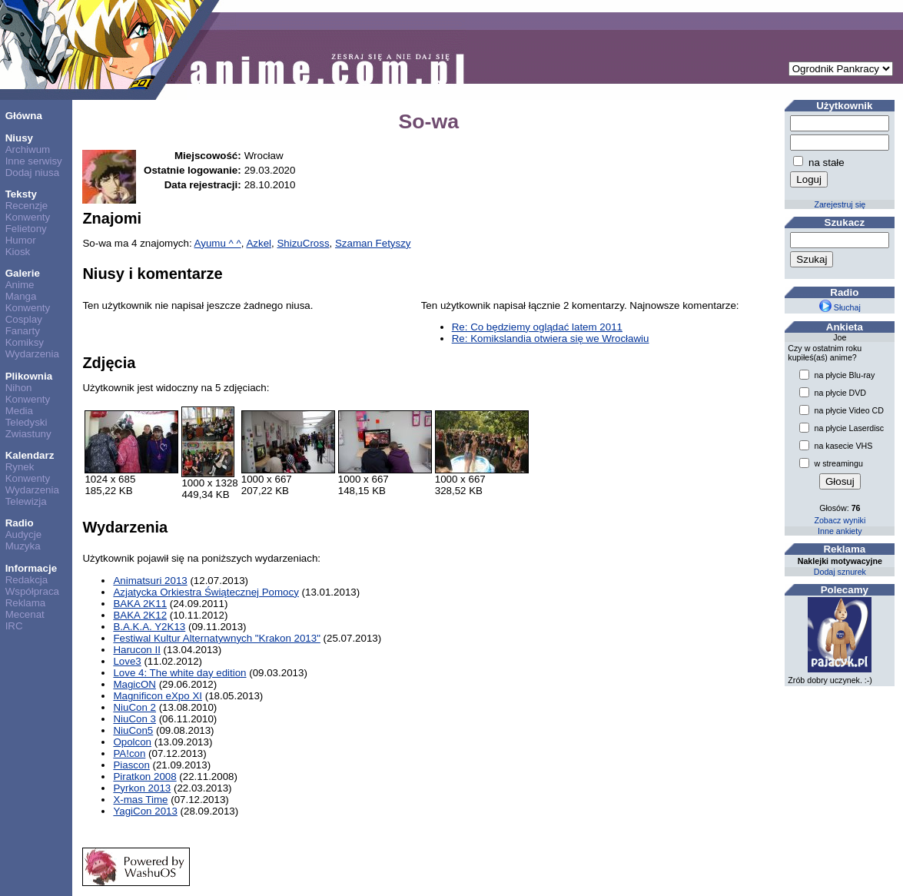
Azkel (258, 243)
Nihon (18, 387)
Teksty (21, 194)
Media (19, 410)
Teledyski (26, 422)
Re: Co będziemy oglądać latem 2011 (537, 327)
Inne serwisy (33, 161)
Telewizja (26, 501)
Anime (20, 284)
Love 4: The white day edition (179, 673)
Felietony (26, 228)
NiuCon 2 (134, 707)
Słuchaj (840, 307)
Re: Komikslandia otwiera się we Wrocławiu (550, 338)
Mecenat (25, 614)
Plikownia (28, 376)
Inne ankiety (840, 531)
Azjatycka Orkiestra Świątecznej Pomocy (205, 592)
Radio (19, 523)
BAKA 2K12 (140, 615)
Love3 (127, 661)
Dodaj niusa (32, 172)
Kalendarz (30, 455)
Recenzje (26, 205)
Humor (20, 240)
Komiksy (24, 342)
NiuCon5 (133, 730)
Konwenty (28, 217)
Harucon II (137, 649)
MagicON (134, 684)
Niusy (19, 138)
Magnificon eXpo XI (157, 696)
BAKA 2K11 (140, 603)
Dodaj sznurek (840, 571)
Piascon (131, 765)
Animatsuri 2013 (150, 580)
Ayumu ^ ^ (217, 243)
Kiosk (18, 251)
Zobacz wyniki (839, 520)
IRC (14, 626)
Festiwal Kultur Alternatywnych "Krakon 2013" (216, 638)
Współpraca (32, 591)
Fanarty (22, 331)
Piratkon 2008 (144, 776)
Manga (21, 296)
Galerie (22, 273)
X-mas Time (140, 799)
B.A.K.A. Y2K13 (149, 626)
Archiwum (28, 149)
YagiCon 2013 (145, 811)
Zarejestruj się (839, 204)
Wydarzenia (32, 354)
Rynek (20, 467)
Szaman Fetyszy (373, 243)
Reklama (25, 603)
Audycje (23, 534)
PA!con (129, 753)
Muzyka (23, 546)
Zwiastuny (28, 434)
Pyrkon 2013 (142, 788)
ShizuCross (303, 243)
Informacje (31, 568)
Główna (23, 115)
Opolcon (132, 742)
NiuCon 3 (134, 719)
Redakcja (26, 580)
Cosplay (23, 319)
